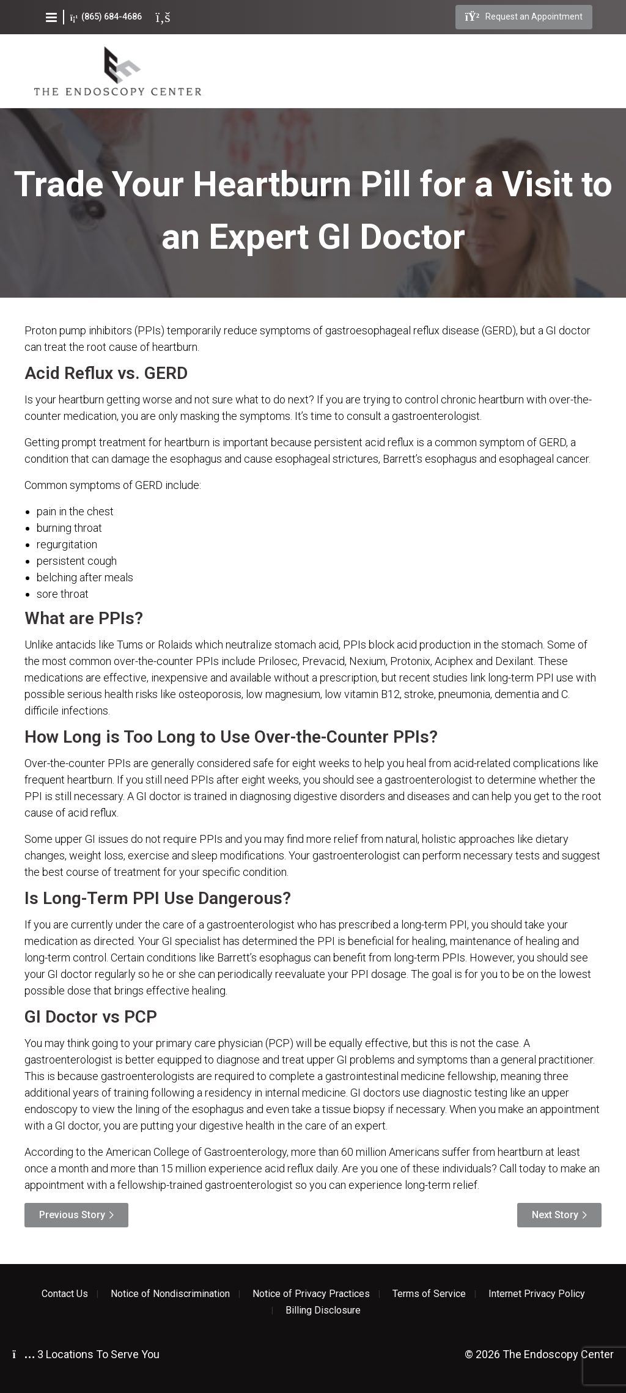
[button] (51, 17)
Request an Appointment (524, 17)
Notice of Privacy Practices (311, 1294)
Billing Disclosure (323, 1310)
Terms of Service (429, 1294)
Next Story (555, 1215)
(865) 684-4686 (106, 16)
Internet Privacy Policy (536, 1294)
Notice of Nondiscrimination (170, 1294)
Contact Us (65, 1294)
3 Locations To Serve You (86, 1354)
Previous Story (72, 1215)
